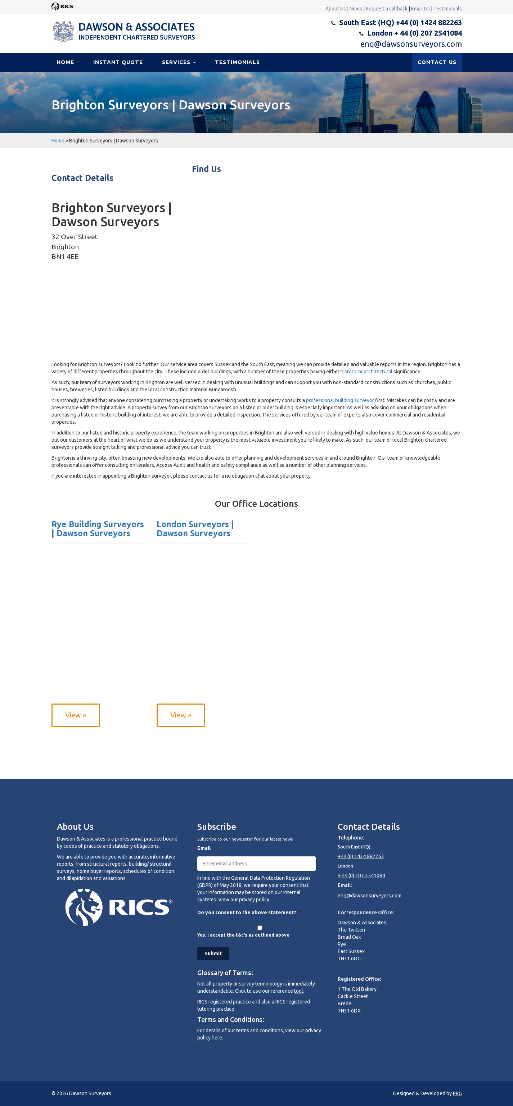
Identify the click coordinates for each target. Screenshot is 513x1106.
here (217, 1038)
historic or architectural (366, 371)
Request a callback (387, 9)
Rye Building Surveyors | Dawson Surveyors (97, 529)
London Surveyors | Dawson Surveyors (195, 529)
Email (204, 848)
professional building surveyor (340, 400)
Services (179, 62)
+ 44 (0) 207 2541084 (361, 875)
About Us (335, 9)
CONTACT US (437, 62)
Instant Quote (118, 62)
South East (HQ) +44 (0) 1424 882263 (400, 22)
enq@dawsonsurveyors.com (411, 43)
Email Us (420, 9)
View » (75, 715)
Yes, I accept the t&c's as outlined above (243, 935)
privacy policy (254, 899)
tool (298, 991)
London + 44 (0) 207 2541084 (414, 33)
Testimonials (447, 9)
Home (65, 62)
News (356, 9)
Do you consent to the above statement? (249, 912)
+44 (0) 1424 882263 (361, 856)
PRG (457, 1093)
